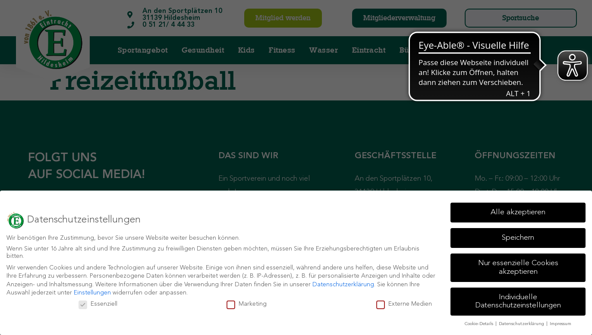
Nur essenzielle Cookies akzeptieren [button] (518, 268)
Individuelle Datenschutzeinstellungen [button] (518, 302)
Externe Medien (404, 304)
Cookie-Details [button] (479, 324)
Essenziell (98, 304)
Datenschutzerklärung (343, 285)
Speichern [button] (518, 237)
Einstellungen (92, 293)
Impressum (560, 324)
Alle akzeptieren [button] (518, 212)
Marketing (247, 304)
